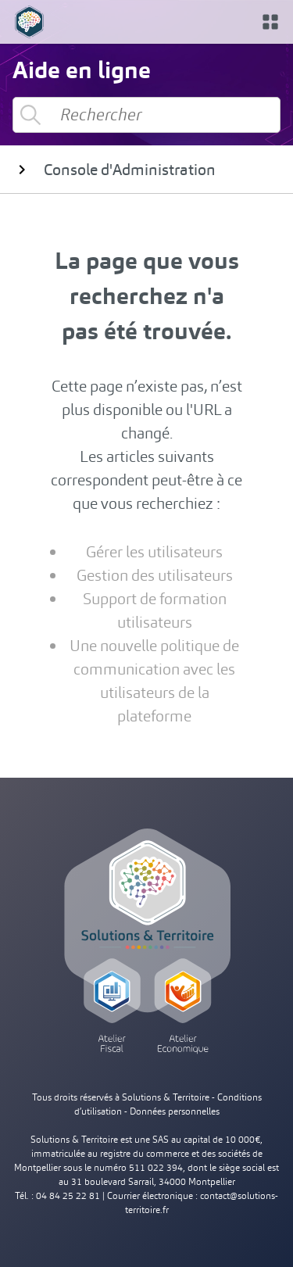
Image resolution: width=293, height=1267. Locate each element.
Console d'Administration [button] (114, 169)
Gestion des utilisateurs (155, 575)
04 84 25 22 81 (68, 1196)
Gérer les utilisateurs (154, 552)
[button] (270, 22)
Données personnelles (175, 1111)
